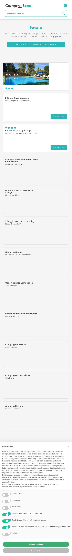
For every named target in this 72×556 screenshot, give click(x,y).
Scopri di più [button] (36, 551)
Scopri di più (52, 85)
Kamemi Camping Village (18, 130)
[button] (68, 446)
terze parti (39, 461)
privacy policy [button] (11, 454)
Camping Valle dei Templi (45, 69)
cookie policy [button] (59, 459)
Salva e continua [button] (36, 544)
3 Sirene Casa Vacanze (17, 98)
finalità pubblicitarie (57, 468)
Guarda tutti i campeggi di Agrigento (36, 44)
